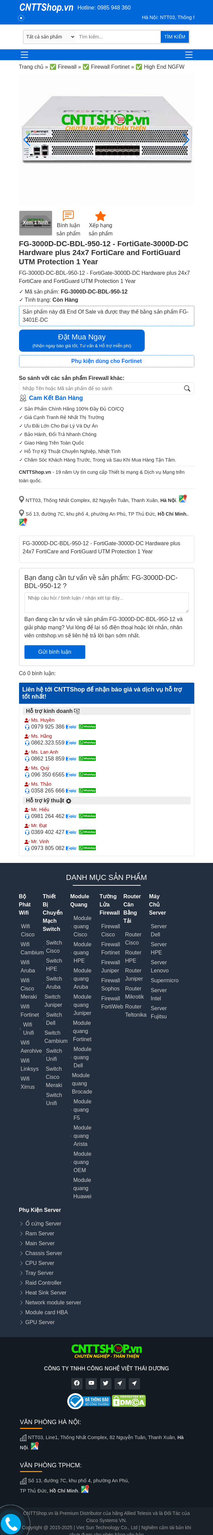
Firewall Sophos (110, 984)
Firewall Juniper (110, 966)
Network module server (53, 1302)
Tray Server (39, 1273)
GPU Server (40, 1322)
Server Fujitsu (159, 1012)
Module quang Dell (82, 1057)
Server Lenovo (160, 966)
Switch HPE (54, 965)
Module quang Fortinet (82, 1031)
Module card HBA (46, 1312)
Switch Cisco (54, 947)
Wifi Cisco (28, 930)
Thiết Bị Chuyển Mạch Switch (53, 913)
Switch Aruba (54, 983)
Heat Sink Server (46, 1293)
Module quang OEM (82, 1162)
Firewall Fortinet (110, 948)
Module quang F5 (82, 1110)
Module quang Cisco (82, 926)
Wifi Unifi (28, 1029)
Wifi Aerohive (31, 1047)
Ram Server (39, 1233)
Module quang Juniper (82, 1005)
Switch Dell (54, 1019)
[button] (186, 139)
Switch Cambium (56, 1037)
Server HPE (159, 948)
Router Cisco (133, 939)
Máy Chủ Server (157, 905)
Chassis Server (43, 1253)
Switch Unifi (54, 1055)
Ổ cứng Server (43, 1224)
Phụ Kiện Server (40, 1210)
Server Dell (159, 930)
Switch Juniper (53, 1001)
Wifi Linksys (30, 1065)
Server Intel (159, 994)
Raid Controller (43, 1283)
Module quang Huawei (82, 1188)
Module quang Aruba (82, 979)
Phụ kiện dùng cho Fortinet (106, 361)
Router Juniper (134, 975)
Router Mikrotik (134, 993)
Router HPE (133, 957)
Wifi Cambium (32, 948)
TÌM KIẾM (174, 36)
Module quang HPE (82, 952)
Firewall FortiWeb (112, 1003)
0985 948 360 (114, 8)
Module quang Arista (82, 1136)
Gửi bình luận (54, 652)
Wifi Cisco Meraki (29, 989)
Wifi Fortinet (30, 1011)
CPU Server (39, 1263)
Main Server (40, 1243)
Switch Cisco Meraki (54, 1077)
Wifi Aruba (28, 966)
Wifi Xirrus (28, 1083)
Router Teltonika (135, 1011)
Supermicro (165, 980)
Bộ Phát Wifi (25, 905)
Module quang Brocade (82, 1083)
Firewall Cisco (110, 930)
